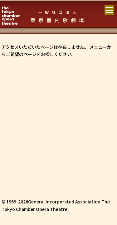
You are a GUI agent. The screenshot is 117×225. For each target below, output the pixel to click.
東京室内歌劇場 (58, 16)
